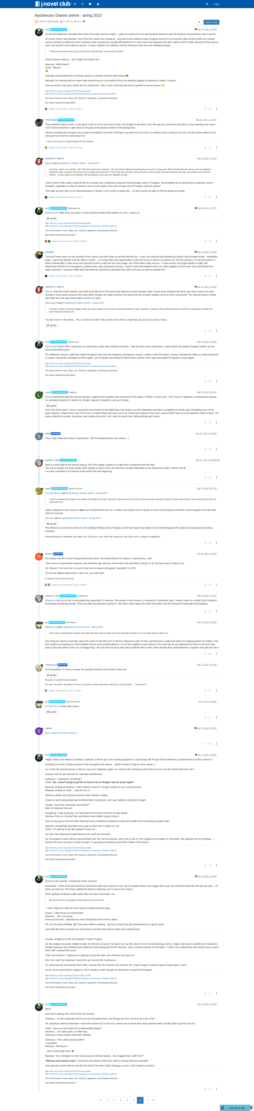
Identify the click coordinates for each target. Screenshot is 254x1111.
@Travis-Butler (52, 493)
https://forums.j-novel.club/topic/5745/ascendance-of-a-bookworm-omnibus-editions (81, 94)
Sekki (47, 433)
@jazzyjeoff (51, 303)
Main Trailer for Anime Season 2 (61, 733)
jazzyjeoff (49, 252)
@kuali (60, 158)
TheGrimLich (51, 665)
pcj (46, 622)
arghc (47, 488)
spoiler (52, 218)
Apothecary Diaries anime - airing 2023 (79, 163)
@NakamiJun (74, 208)
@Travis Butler (75, 489)
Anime (42, 21)
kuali (47, 29)
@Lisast (49, 518)
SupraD (48, 728)
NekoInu (49, 554)
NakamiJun (50, 158)
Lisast (48, 392)
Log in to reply (211, 22)
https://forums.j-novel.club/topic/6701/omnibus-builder (68, 91)
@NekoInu (83, 596)
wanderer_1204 (52, 460)
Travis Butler (51, 120)
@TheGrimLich (73, 702)
